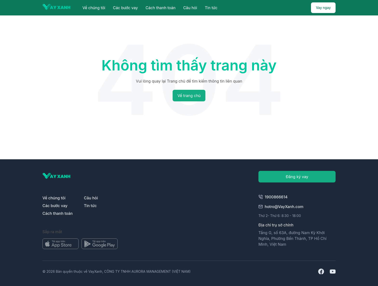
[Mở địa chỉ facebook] (321, 271)
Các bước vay (125, 7)
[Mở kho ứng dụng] (60, 243)
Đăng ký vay (297, 176)
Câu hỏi (190, 7)
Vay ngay (323, 8)
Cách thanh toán (161, 7)
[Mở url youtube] (333, 271)
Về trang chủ (189, 95)
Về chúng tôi (93, 7)
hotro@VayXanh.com (281, 206)
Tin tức (211, 7)
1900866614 (273, 197)
